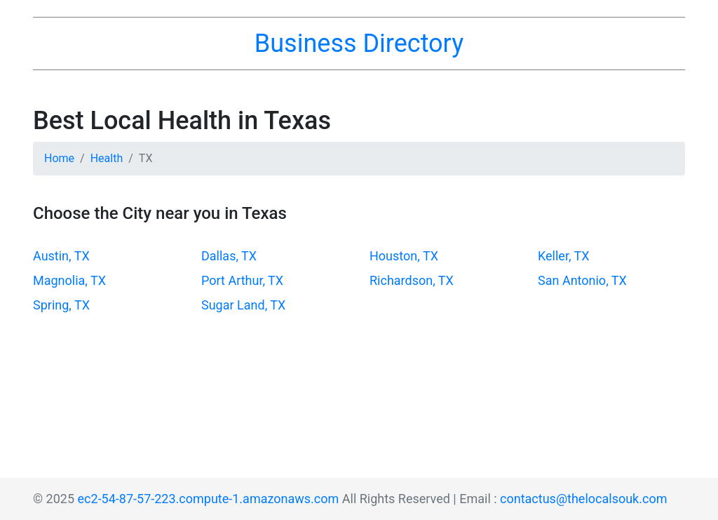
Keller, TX (564, 255)
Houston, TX (404, 255)
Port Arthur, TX (242, 280)
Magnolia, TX (69, 280)
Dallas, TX (229, 255)
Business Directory (359, 43)
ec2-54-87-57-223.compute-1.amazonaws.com (208, 498)
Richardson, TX (412, 280)
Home (59, 158)
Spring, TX (61, 305)
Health (106, 158)
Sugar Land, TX (243, 305)
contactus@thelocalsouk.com (583, 498)
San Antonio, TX (582, 280)
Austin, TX (61, 255)
